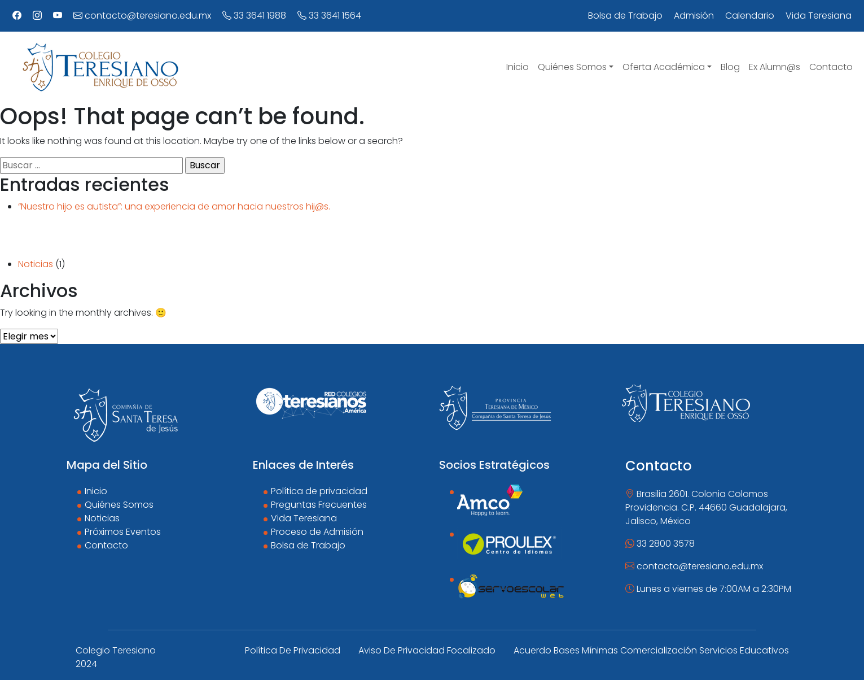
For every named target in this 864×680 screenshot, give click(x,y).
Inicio (96, 491)
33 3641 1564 (329, 15)
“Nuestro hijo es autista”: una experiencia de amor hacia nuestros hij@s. (174, 206)
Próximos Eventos (123, 531)
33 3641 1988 (254, 15)
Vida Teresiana (304, 518)
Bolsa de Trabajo (308, 545)
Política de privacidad (319, 491)
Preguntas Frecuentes (319, 504)
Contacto (106, 545)
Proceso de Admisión (317, 531)
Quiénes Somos (119, 504)
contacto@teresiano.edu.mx (142, 15)
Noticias (35, 264)
